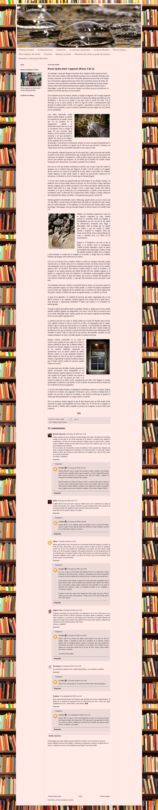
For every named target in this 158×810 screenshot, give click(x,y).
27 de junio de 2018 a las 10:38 (76, 569)
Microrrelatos (119, 50)
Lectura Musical (101, 50)
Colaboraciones (45, 50)
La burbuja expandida (79, 50)
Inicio (80, 796)
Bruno (55, 500)
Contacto (61, 50)
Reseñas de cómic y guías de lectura (92, 54)
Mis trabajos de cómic (29, 54)
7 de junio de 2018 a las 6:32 (67, 541)
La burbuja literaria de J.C (43, 10)
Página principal (26, 50)
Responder (56, 459)
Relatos (65, 422)
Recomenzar (57, 666)
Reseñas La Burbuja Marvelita (33, 58)
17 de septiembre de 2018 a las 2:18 (71, 696)
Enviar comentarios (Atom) (64, 800)
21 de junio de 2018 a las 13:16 (71, 666)
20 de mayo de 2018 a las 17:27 (67, 500)
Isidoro (55, 541)
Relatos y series (63, 54)
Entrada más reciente (54, 796)
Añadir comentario (54, 736)
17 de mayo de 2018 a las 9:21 (76, 468)
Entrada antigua (105, 796)
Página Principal (57, 422)
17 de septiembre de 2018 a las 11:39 (78, 715)
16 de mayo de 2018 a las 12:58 (76, 434)
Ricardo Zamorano (59, 434)
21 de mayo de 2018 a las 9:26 (76, 521)
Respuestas (58, 464)
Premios (48, 54)
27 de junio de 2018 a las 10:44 (76, 680)
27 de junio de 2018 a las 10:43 (76, 635)
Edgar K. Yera (57, 610)
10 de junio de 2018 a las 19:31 (72, 610)
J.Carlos (61, 468)
